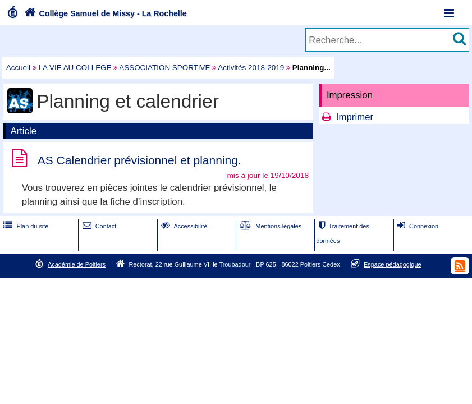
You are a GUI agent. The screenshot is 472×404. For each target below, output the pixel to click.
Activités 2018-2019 (251, 67)
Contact (98, 226)
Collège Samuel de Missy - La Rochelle (104, 13)
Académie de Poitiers (77, 264)
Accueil (18, 67)
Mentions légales (269, 226)
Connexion (416, 226)
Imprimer (354, 117)
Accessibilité (183, 226)
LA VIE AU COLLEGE (75, 67)
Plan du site (24, 226)
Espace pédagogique (392, 264)
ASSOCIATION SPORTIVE (164, 67)
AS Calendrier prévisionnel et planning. (139, 160)
